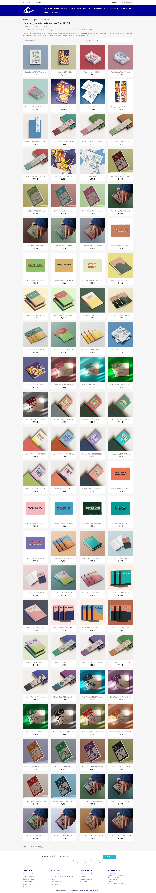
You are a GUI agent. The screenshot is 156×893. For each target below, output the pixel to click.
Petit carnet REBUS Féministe (64, 836)
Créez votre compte (86, 879)
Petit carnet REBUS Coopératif (92, 836)
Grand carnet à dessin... (120, 350)
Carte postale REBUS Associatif (92, 732)
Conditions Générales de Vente (62, 876)
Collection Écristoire (30, 874)
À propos (114, 8)
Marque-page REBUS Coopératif (121, 662)
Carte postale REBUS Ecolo (35, 732)
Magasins (54, 884)
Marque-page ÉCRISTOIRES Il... (35, 489)
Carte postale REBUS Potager (120, 384)
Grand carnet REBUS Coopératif (35, 766)
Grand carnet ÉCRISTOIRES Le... (64, 558)
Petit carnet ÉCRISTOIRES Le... (92, 628)
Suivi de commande (86, 874)
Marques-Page (83, 8)
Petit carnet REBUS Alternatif (121, 801)
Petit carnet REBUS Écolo (35, 836)
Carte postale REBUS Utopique (92, 697)
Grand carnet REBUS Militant (64, 211)
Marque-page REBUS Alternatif (35, 697)
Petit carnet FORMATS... (64, 72)
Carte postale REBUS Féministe (120, 697)
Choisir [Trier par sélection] (113, 40)
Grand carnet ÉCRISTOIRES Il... (63, 593)
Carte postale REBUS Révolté (35, 419)
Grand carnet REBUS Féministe (92, 766)
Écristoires (125, 8)
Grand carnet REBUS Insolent (92, 211)
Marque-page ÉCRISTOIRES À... (35, 454)
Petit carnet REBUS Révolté (120, 211)
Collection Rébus (28, 876)
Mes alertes (83, 882)
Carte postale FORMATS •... (64, 176)
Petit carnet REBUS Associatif (120, 836)
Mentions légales (57, 874)
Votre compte (85, 870)
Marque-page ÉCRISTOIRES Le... (64, 454)
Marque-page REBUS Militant (35, 176)
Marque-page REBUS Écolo (64, 662)
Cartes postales (100, 8)
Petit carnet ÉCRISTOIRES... (120, 280)
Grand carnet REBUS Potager (35, 211)
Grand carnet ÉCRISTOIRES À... (92, 350)
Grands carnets (51, 8)
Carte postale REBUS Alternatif (63, 732)
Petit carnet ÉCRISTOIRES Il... (35, 662)
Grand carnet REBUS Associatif (35, 801)
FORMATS (56, 12)
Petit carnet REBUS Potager (35, 246)
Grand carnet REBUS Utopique (63, 801)
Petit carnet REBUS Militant (64, 246)
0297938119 (39, 2)
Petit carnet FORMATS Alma (120, 72)
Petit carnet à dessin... (64, 107)
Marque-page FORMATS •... (120, 107)
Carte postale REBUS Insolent (64, 384)
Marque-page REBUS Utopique (63, 697)
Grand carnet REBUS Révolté (120, 176)
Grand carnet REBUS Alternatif (120, 766)
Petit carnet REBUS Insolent (92, 246)
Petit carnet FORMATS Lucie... (35, 72)
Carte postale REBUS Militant (92, 384)
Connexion (83, 876)
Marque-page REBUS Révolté (64, 141)
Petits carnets (68, 8)
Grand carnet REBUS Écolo (64, 766)
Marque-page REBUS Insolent (92, 141)
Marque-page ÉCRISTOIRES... (64, 419)
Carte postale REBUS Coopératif (121, 732)
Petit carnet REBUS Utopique (92, 801)
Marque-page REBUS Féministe (92, 662)
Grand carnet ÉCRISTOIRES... (121, 315)
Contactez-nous (57, 882)
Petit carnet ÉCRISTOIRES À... (92, 315)
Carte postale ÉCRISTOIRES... (121, 246)
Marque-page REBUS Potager (121, 141)
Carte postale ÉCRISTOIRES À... (92, 280)
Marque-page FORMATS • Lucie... (35, 141)
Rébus (47, 12)
